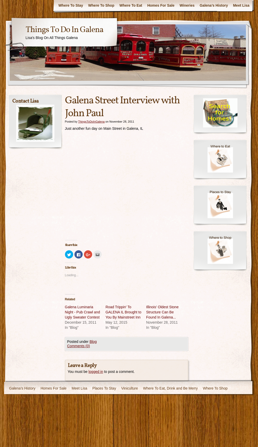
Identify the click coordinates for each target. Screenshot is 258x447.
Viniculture (129, 388)
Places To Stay (104, 388)
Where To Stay (70, 5)
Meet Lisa (241, 5)
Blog (93, 342)
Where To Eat (130, 5)
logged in (96, 372)
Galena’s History (214, 5)
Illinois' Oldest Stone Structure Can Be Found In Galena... (162, 312)
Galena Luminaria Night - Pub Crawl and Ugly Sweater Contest (82, 312)
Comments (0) (78, 346)
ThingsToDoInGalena (91, 121)
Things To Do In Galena (64, 30)
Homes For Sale (161, 5)
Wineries (186, 5)
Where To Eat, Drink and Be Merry (170, 388)
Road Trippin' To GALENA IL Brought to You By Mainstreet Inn (123, 312)
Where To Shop (101, 5)
